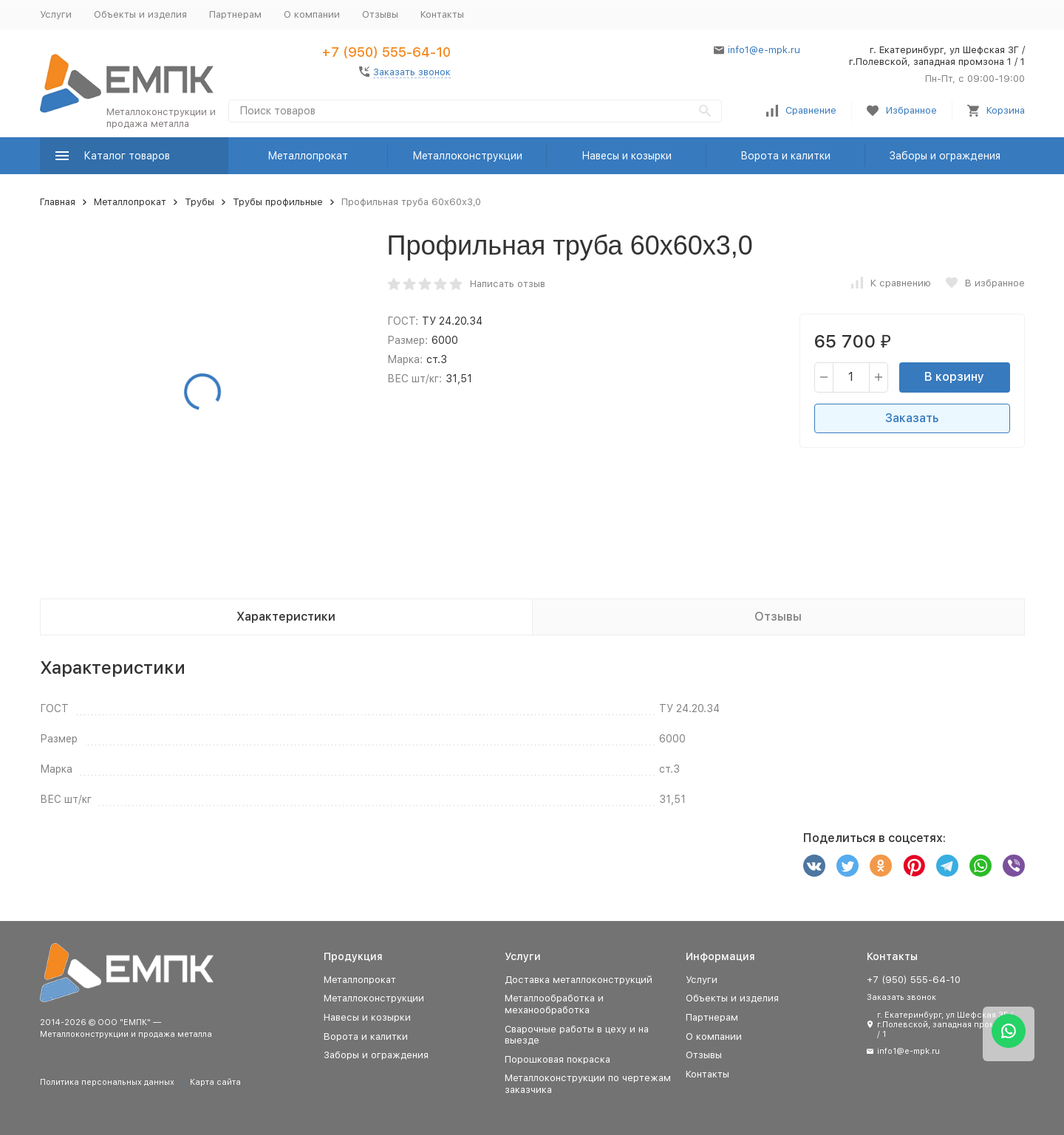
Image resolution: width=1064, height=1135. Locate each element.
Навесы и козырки (627, 156)
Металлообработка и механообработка (554, 1004)
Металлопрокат (307, 156)
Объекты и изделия (140, 14)
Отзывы (380, 14)
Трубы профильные (278, 201)
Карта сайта (215, 1082)
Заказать (911, 418)
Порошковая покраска (557, 1059)
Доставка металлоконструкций (578, 979)
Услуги (56, 14)
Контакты (442, 14)
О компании (312, 14)
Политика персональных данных (107, 1082)
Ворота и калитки (785, 156)
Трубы (199, 201)
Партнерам (235, 14)
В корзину (954, 377)
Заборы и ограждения (944, 156)
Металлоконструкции (467, 156)
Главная (57, 201)
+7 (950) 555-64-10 (386, 52)
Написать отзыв (507, 283)
